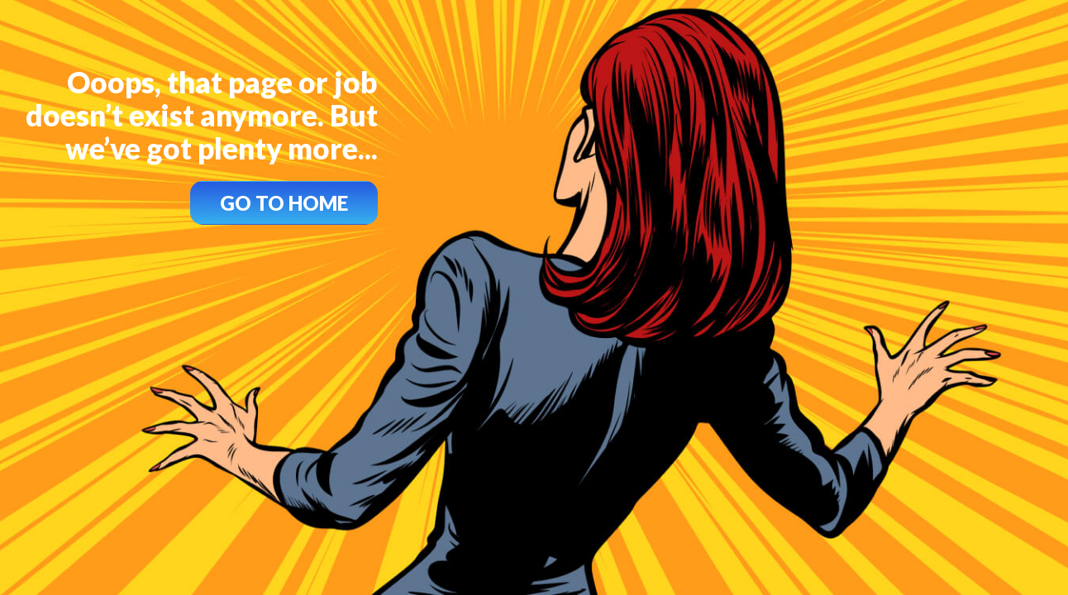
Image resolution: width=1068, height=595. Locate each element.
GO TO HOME (284, 203)
